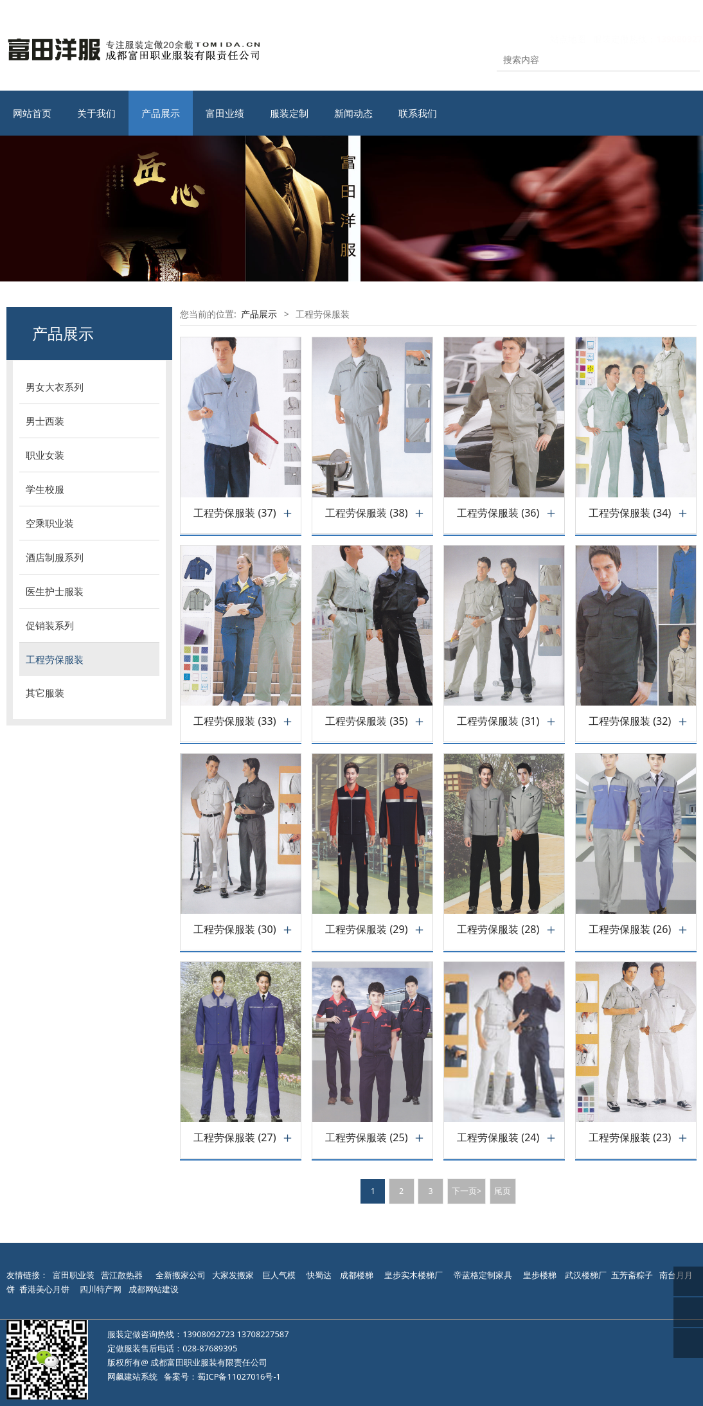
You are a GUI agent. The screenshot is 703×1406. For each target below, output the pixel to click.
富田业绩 (225, 113)
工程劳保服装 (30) (234, 929)
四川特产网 (99, 1289)
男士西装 (45, 420)
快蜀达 (319, 1275)
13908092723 (208, 1334)
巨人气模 (280, 1275)
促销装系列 (50, 625)
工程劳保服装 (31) (498, 721)
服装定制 (289, 113)
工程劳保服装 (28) (498, 929)
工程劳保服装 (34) (630, 513)
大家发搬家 (233, 1275)
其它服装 (45, 692)
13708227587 (263, 1334)
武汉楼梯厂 (586, 1275)
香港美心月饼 (44, 1289)
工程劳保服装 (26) (630, 929)
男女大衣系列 (55, 386)
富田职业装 (73, 1275)
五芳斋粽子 (632, 1275)
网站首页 (32, 113)
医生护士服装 (55, 591)
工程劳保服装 (55, 659)
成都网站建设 (154, 1289)
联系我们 (417, 113)
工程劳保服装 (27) (234, 1137)
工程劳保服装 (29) (366, 929)
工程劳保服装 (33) (234, 721)
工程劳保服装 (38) (366, 513)
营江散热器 (122, 1275)
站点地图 (555, 39)
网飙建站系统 (132, 1376)
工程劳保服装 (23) (630, 1137)
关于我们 (96, 113)
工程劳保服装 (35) (366, 721)
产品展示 (160, 113)
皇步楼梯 (539, 1275)
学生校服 (45, 489)
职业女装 (45, 455)
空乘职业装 (50, 523)
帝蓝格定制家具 (483, 1275)
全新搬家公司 (181, 1275)
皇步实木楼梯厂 (413, 1275)
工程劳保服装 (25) (366, 1137)
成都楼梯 (355, 1275)
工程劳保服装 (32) (630, 721)
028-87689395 (209, 1348)
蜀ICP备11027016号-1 (239, 1376)
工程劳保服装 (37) (234, 513)
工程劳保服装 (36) (498, 513)
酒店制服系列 (55, 557)
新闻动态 (353, 113)
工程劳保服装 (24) (498, 1137)
